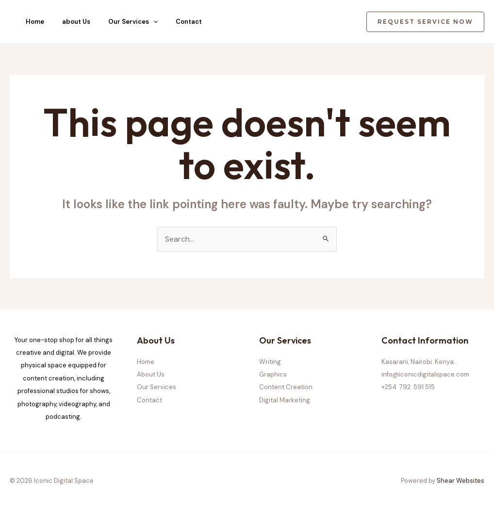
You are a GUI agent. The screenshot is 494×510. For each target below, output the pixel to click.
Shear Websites (460, 481)
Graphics (273, 374)
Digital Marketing (284, 400)
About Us (151, 374)
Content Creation (286, 387)
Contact (189, 21)
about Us (76, 21)
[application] (153, 22)
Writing (270, 362)
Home (35, 21)
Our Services (133, 22)
